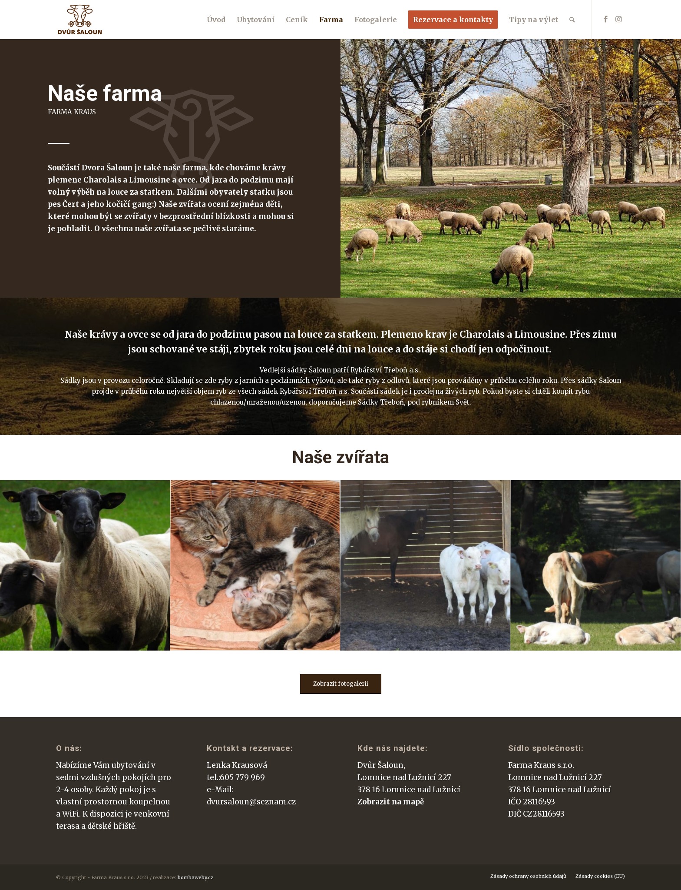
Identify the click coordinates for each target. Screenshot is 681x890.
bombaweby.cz (195, 877)
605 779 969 (242, 777)
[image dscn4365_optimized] (85, 565)
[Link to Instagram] (618, 19)
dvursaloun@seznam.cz (251, 802)
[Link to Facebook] (605, 19)
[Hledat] (572, 19)
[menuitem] (216, 19)
